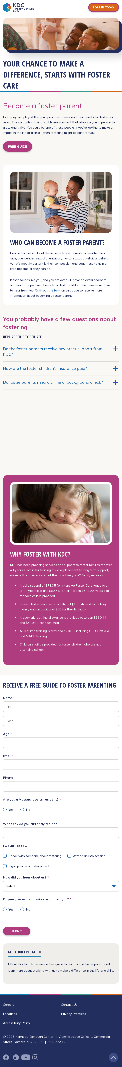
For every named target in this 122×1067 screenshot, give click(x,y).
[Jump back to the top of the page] (113, 1057)
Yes (11, 810)
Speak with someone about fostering (35, 856)
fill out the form (50, 290)
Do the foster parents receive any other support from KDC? (60, 351)
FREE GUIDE (17, 146)
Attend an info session (89, 856)
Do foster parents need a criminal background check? (60, 382)
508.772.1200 (59, 1042)
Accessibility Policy (16, 1023)
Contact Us (69, 1004)
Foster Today (103, 7)
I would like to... (15, 846)
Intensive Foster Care (77, 585)
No (28, 810)
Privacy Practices (73, 1014)
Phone (8, 778)
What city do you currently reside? (30, 824)
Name (9, 697)
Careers (8, 1004)
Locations (10, 1014)
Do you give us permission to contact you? (37, 899)
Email (8, 755)
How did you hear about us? (26, 877)
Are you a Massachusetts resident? (32, 799)
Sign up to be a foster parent (29, 866)
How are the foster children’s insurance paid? (60, 368)
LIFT (68, 591)
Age (7, 733)
